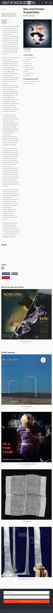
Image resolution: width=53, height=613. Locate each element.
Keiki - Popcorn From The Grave (26, 579)
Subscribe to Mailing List (26, 601)
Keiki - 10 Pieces (27, 521)
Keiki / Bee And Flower (26, 341)
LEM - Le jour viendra (26, 406)
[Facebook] (6, 273)
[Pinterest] (6, 277)
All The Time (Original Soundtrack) (26, 464)
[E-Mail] (14, 273)
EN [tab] (4, 21)
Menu (50, 2)
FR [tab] (9, 21)
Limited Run (37, 611)
